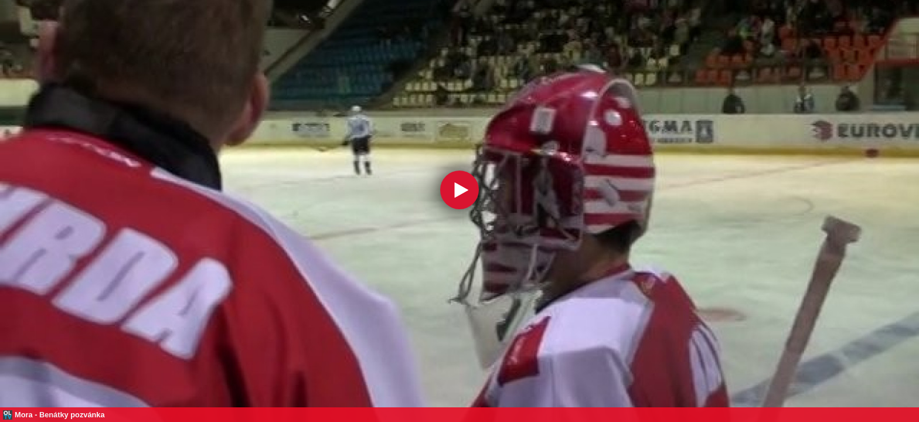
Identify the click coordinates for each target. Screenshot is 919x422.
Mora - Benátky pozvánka (60, 414)
